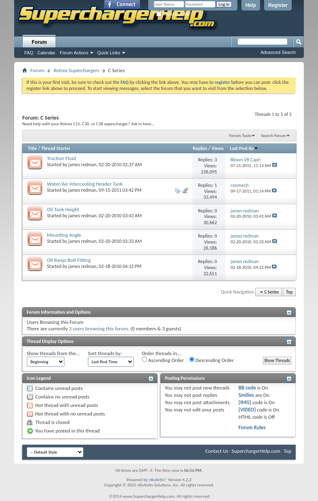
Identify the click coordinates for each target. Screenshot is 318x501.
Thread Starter (55, 148)
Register (278, 5)
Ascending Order (163, 360)
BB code (247, 388)
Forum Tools (240, 135)
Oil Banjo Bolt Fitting (69, 260)
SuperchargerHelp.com (256, 451)
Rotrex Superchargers (76, 70)
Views (217, 148)
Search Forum (273, 135)
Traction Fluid (61, 158)
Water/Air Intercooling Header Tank (85, 184)
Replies (200, 148)
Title (32, 148)
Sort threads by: (105, 353)
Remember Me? (174, 14)
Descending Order (211, 360)
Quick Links (108, 52)
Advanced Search (278, 52)
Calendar (46, 52)
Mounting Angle (64, 235)
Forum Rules (252, 427)
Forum (39, 42)
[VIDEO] (247, 410)
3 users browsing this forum (98, 328)
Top (289, 292)
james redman (82, 164)
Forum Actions (74, 52)
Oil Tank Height (63, 209)
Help (250, 5)
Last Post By (244, 148)
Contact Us (216, 451)
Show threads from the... (53, 353)
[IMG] (245, 402)
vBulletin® (158, 479)
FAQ (28, 52)
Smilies (246, 395)
